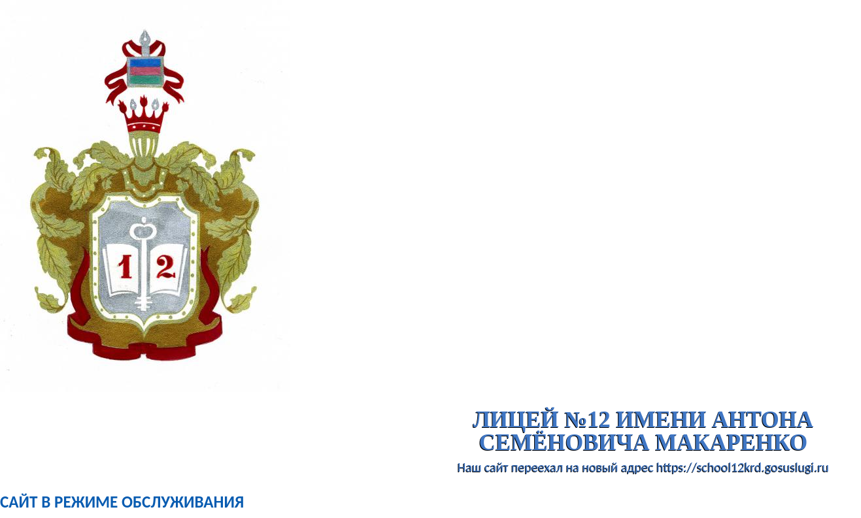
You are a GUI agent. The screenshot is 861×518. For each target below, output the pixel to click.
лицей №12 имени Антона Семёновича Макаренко (643, 431)
